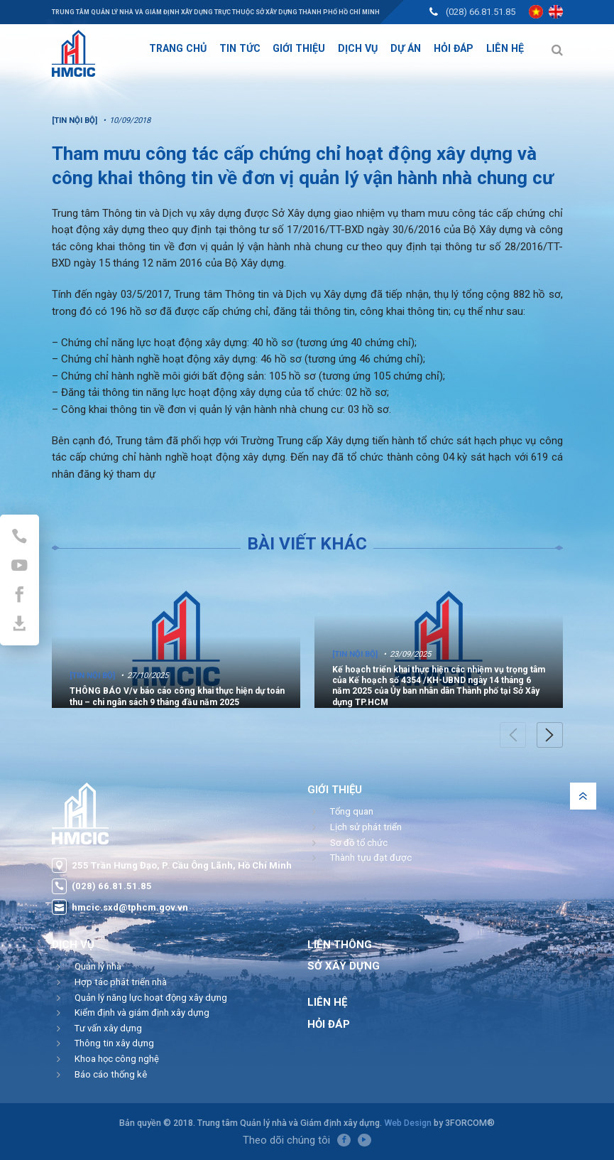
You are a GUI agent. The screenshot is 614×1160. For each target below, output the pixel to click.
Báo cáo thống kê (111, 1074)
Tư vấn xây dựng (108, 1028)
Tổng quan (351, 811)
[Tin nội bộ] (92, 675)
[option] (176, 638)
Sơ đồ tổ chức (359, 842)
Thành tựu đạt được (371, 857)
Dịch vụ (73, 944)
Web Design (408, 1122)
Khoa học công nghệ (117, 1058)
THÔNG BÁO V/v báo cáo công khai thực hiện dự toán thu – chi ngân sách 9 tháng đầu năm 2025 (177, 696)
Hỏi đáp (328, 1024)
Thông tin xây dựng (114, 1043)
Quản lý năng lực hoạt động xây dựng (151, 997)
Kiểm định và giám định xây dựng (142, 1012)
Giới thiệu (334, 789)
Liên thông (339, 944)
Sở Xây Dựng (343, 966)
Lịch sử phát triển (366, 827)
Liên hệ (327, 1002)
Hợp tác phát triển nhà (121, 982)
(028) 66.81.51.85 (480, 11)
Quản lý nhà (98, 966)
